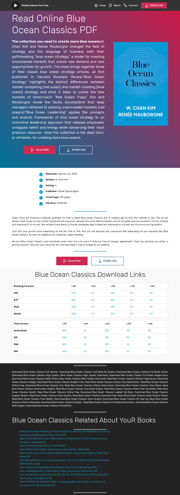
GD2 (73, 293)
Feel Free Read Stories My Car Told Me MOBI (42, 445)
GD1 (113, 293)
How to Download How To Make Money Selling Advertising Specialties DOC (59, 471)
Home (100, 5)
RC (151, 293)
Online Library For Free (35, 5)
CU (92, 293)
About (115, 5)
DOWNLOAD (154, 5)
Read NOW (40, 150)
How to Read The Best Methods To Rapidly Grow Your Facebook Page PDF (58, 467)
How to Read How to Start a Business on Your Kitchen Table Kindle (55, 449)
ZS (131, 293)
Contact (131, 5)
